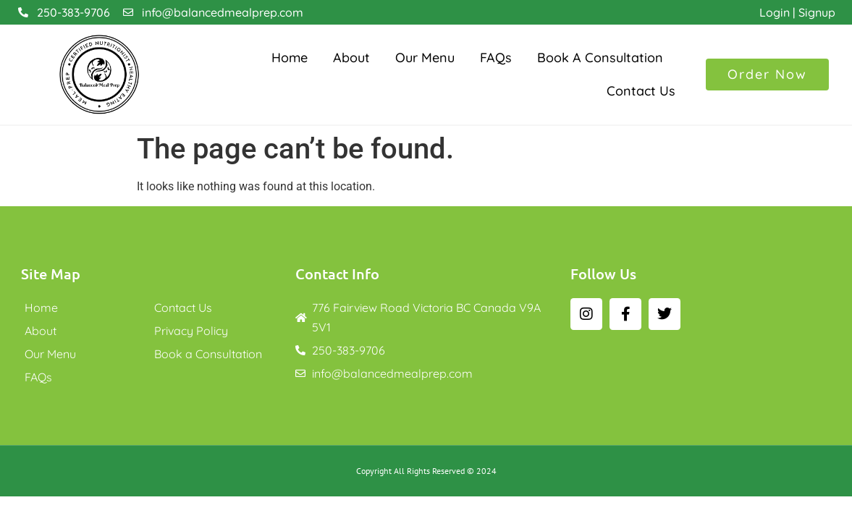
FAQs (496, 57)
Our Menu (425, 57)
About (351, 57)
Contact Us (641, 90)
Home (289, 57)
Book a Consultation (600, 57)
